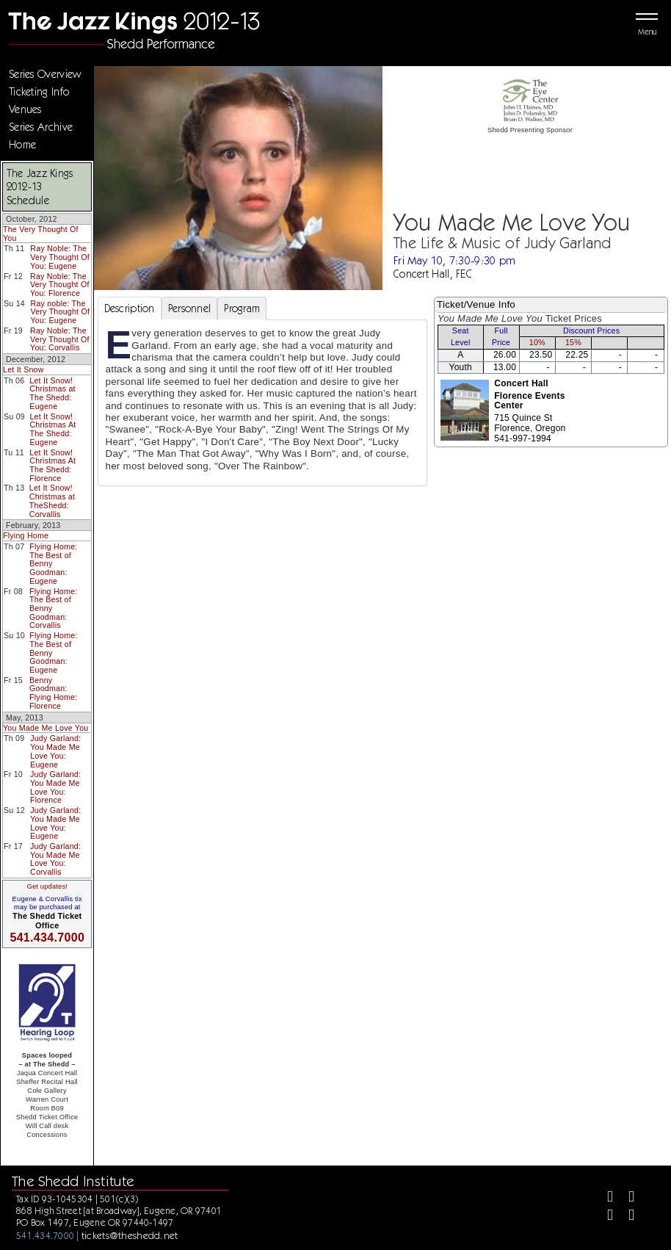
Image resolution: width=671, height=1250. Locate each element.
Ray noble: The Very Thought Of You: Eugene (60, 312)
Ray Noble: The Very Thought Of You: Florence (60, 284)
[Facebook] (604, 1198)
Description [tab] (129, 308)
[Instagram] (604, 1216)
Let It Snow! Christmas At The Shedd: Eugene (52, 429)
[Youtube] (625, 1216)
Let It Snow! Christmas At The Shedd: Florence (52, 465)
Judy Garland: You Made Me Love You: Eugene (55, 751)
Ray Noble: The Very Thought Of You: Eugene (60, 257)
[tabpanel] (262, 402)
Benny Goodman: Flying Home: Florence (53, 693)
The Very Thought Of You (41, 233)
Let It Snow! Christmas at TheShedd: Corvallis (52, 500)
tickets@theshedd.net (129, 1235)
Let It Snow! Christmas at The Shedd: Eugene (52, 393)
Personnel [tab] (189, 308)
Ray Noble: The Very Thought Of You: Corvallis (60, 339)
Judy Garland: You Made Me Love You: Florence (55, 787)
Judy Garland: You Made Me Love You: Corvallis (55, 859)
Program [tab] (242, 308)
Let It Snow (23, 369)
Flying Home (25, 535)
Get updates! (47, 886)
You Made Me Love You (45, 727)
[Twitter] (625, 1198)
